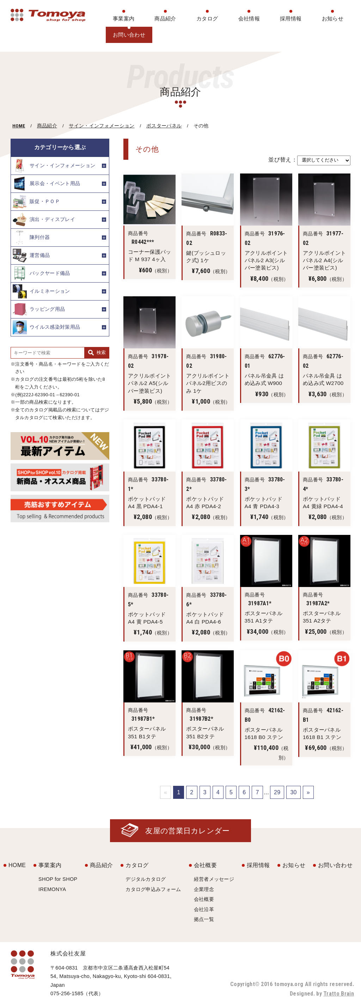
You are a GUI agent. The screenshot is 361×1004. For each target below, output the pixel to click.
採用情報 (290, 18)
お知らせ (332, 18)
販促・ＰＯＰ (36, 202)
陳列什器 (31, 238)
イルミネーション (41, 291)
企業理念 (204, 889)
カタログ (207, 18)
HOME (18, 125)
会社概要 (205, 865)
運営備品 (31, 255)
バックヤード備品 (41, 273)
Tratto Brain (338, 993)
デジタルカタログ (146, 879)
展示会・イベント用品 (46, 184)
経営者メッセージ (214, 879)
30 (293, 792)
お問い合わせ (129, 35)
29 (277, 792)
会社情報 (249, 18)
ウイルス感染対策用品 (46, 327)
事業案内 (123, 18)
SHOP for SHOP (57, 879)
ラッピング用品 (39, 309)
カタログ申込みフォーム (153, 889)
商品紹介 (165, 18)
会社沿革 (204, 909)
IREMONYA (52, 889)
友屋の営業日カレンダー (187, 831)
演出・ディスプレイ (44, 220)
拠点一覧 (204, 919)
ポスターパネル (164, 125)
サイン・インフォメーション (101, 125)
